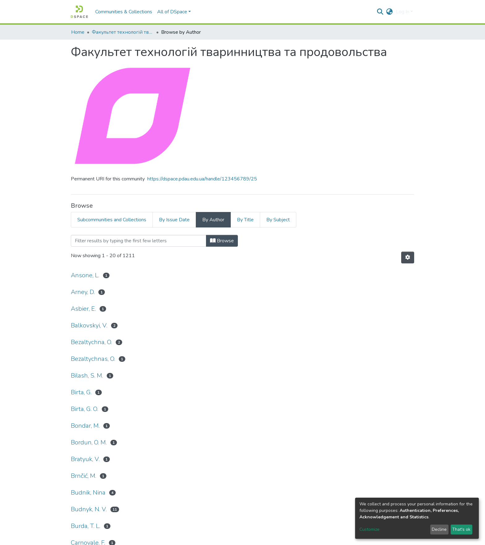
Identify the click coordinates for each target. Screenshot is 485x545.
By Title (245, 219)
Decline (439, 529)
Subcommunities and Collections (111, 219)
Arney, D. (83, 292)
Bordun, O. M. (89, 442)
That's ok (461, 529)
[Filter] (138, 241)
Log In (402, 11)
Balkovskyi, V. (89, 325)
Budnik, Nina (88, 492)
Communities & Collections (123, 11)
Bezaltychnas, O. (93, 359)
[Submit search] (380, 12)
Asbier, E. (83, 309)
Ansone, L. (85, 275)
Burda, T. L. (85, 526)
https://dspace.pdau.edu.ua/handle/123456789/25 (202, 178)
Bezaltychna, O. (91, 342)
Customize (369, 529)
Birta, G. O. (84, 409)
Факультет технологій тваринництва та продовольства (123, 32)
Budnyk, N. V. (89, 509)
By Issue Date (174, 219)
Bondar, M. (85, 426)
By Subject (278, 219)
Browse (222, 240)
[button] (389, 11)
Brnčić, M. (83, 476)
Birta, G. (81, 392)
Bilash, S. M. (87, 375)
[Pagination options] (407, 257)
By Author (213, 219)
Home (77, 32)
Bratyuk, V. (85, 459)
